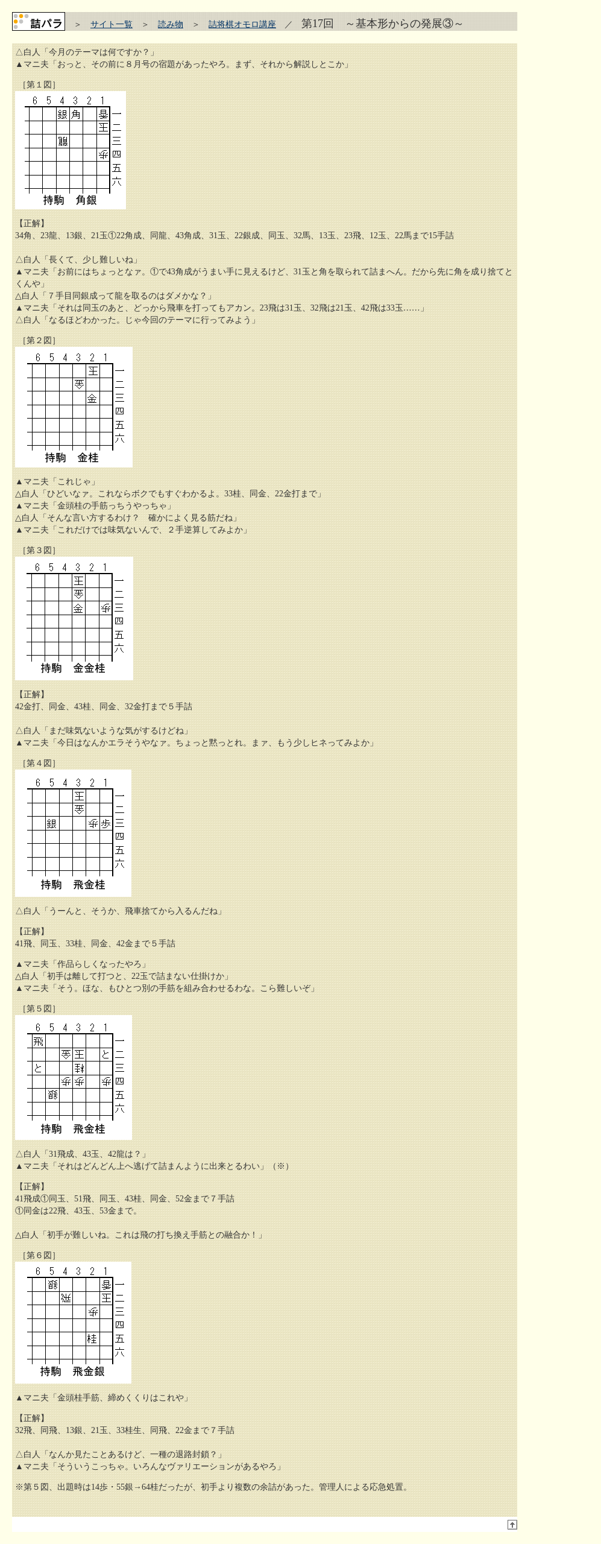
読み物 (170, 24)
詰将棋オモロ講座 (242, 24)
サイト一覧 (111, 24)
